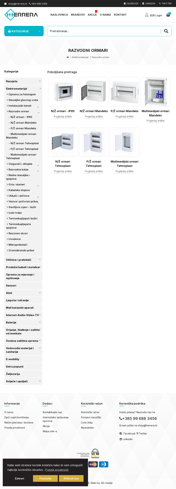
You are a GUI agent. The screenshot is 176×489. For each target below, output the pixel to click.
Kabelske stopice (19, 190)
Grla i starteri (17, 184)
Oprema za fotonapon (22, 94)
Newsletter (87, 427)
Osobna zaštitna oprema (22, 340)
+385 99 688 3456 (138, 418)
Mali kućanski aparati (20, 307)
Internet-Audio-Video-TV (22, 315)
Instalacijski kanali (20, 105)
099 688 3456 (39, 3)
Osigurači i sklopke (20, 163)
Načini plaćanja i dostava (18, 422)
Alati (9, 293)
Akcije (46, 426)
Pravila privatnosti (14, 427)
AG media (106, 483)
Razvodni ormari (19, 111)
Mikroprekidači (18, 244)
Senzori (11, 285)
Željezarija (13, 374)
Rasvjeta (11, 81)
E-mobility (12, 359)
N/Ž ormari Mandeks (23, 122)
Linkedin (128, 439)
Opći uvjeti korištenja (16, 417)
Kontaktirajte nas (52, 412)
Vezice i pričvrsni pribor (23, 201)
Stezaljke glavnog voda (23, 100)
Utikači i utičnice (19, 195)
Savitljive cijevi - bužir (22, 207)
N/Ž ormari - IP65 (21, 117)
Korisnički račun (90, 412)
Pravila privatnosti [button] (56, 469)
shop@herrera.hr (18, 3)
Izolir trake (15, 212)
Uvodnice (15, 239)
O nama (8, 412)
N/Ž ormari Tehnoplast (25, 143)
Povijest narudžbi (91, 417)
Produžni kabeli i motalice (23, 267)
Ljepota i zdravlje (17, 300)
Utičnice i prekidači (18, 259)
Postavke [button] (45, 478)
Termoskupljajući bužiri (23, 218)
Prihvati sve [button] (71, 478)
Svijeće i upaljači (17, 381)
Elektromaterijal (80, 57)
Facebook (129, 433)
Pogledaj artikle (63, 116)
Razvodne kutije (18, 169)
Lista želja (87, 422)
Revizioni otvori (18, 233)
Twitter (143, 433)
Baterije (11, 322)
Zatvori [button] (19, 478)
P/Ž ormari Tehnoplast (24, 149)
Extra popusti (14, 366)
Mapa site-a (50, 431)
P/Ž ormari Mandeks (23, 128)
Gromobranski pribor (21, 250)
